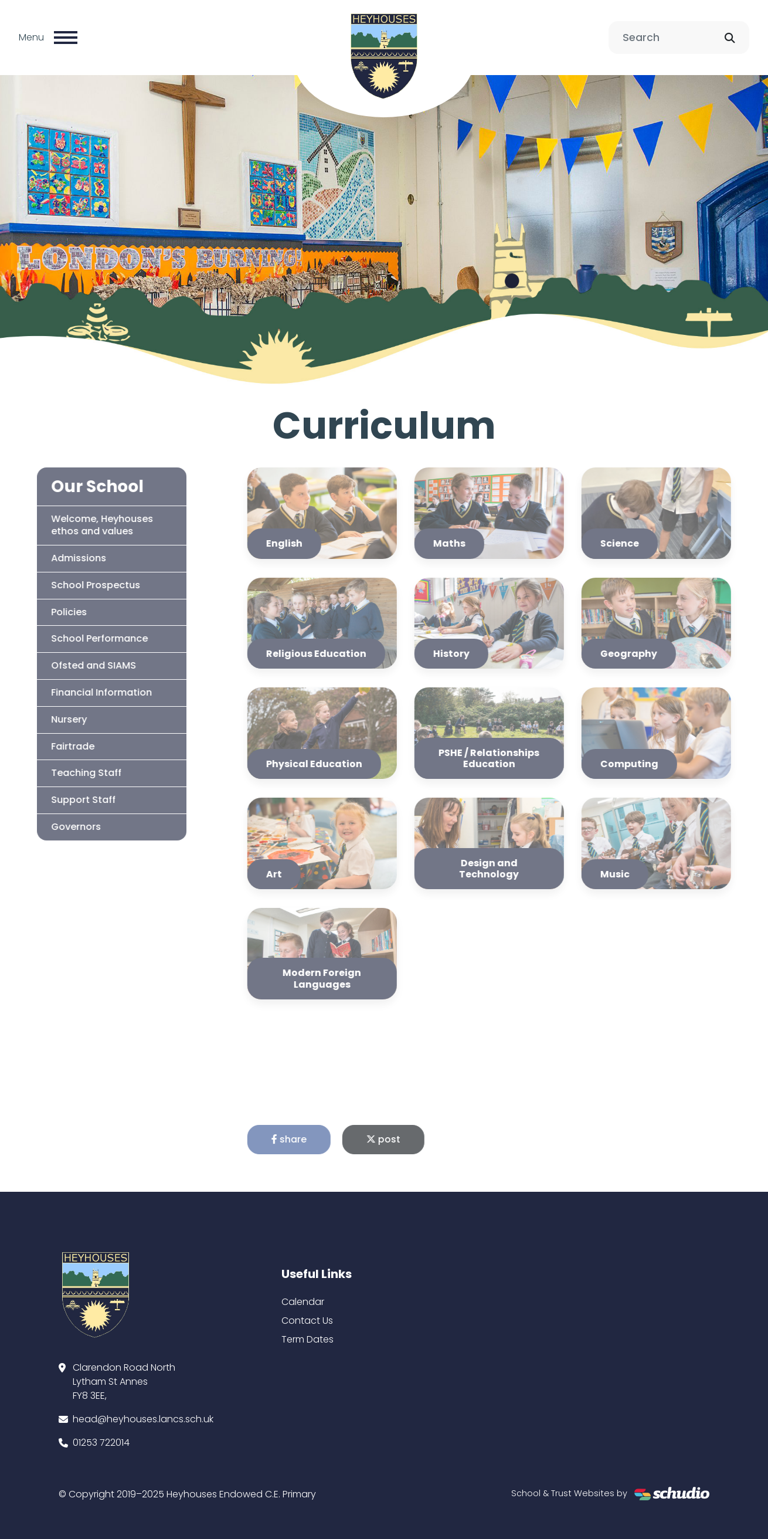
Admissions (63, 558)
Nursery (54, 719)
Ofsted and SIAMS (78, 665)
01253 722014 (101, 1442)
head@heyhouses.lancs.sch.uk (143, 1419)
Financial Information (86, 692)
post (399, 1139)
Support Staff (68, 799)
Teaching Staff (71, 772)
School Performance (84, 638)
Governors (61, 826)
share (304, 1139)
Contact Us (307, 1320)
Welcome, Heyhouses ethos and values (87, 525)
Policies (54, 612)
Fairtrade (57, 746)
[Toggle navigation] (65, 37)
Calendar (302, 1302)
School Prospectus (80, 585)
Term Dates (307, 1339)
